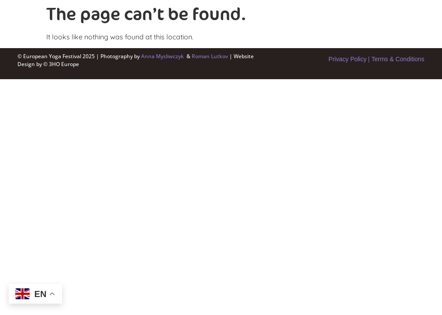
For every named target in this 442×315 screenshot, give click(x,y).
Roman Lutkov (210, 56)
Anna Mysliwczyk (162, 56)
